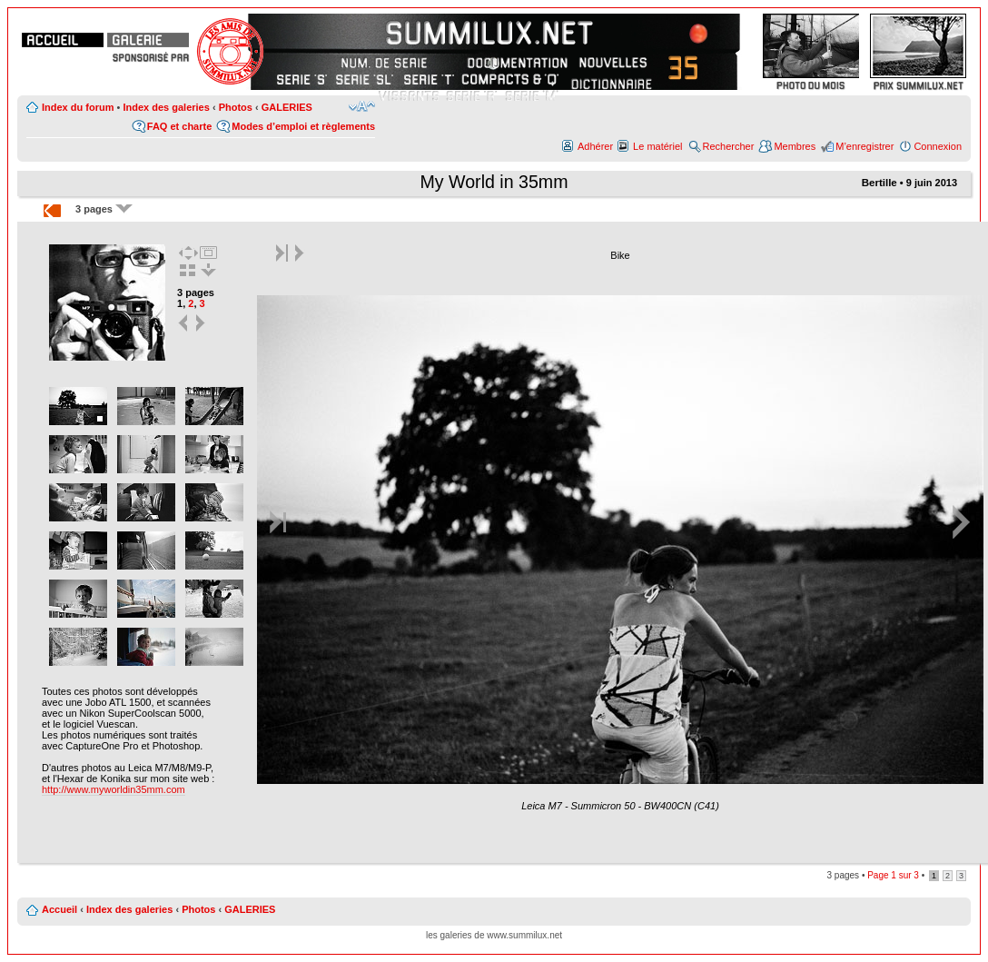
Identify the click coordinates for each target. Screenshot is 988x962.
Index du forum (78, 107)
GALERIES (287, 107)
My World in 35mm (494, 182)
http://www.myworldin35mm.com (113, 789)
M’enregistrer (864, 146)
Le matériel (657, 146)
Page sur (893, 875)
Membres (794, 146)
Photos (235, 107)
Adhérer (595, 146)
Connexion (938, 146)
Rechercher (729, 146)
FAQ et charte (179, 126)
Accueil (59, 909)
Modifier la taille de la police (362, 106)
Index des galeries (166, 107)
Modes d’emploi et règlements (303, 126)
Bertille (879, 182)
